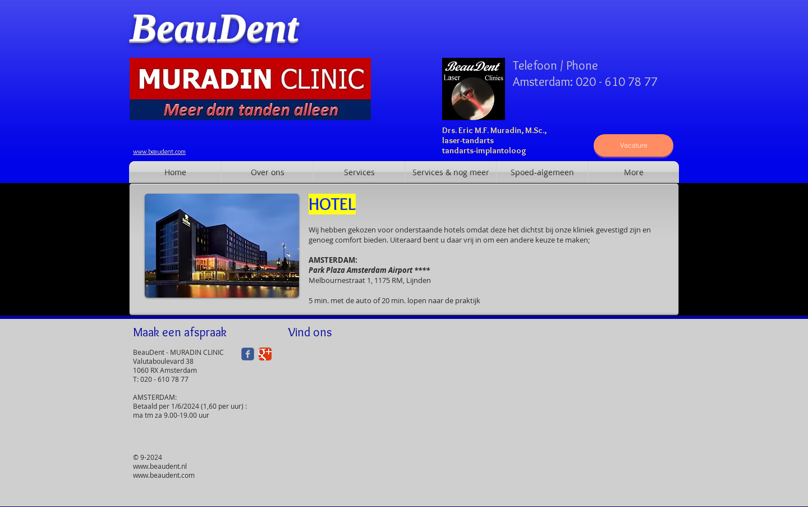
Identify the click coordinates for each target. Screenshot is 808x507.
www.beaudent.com (164, 475)
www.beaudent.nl (160, 466)
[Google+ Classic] (265, 354)
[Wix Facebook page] (247, 354)
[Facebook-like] (512, 41)
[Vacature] (633, 145)
